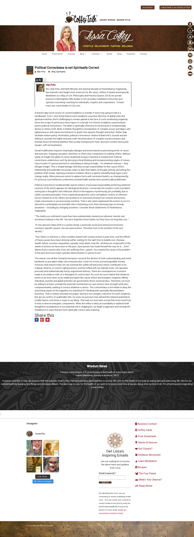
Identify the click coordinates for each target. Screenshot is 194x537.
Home (44, 54)
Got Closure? (144, 525)
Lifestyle (97, 54)
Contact (143, 54)
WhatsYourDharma (113, 525)
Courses (71, 54)
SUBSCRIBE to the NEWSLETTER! (175, 7)
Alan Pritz (41, 72)
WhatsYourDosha (95, 525)
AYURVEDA (148, 7)
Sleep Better (136, 533)
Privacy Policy (150, 533)
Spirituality (60, 72)
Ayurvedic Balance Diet (119, 533)
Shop (119, 54)
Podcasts (131, 54)
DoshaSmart (130, 525)
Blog (83, 54)
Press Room (57, 54)
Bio (40, 80)
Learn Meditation (159, 525)
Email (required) (107, 473)
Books (109, 54)
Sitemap (163, 533)
